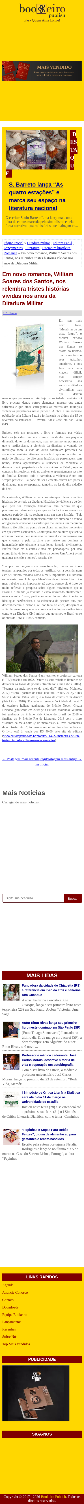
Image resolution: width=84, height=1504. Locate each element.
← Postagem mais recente (21, 759)
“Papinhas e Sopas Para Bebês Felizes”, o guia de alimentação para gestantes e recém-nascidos (49, 1134)
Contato (8, 1300)
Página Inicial (13, 243)
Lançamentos (13, 248)
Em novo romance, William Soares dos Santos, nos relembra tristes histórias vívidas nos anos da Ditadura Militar (37, 288)
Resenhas (9, 1329)
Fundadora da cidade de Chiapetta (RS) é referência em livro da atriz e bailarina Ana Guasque (51, 990)
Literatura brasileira (56, 248)
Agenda (7, 1285)
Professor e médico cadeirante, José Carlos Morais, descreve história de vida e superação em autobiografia (49, 1059)
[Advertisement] (42, 848)
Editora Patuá (62, 243)
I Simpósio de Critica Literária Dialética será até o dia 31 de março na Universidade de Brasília (51, 1097)
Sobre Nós (9, 1337)
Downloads (10, 1307)
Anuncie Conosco (15, 1292)
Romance (10, 253)
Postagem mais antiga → (64, 759)
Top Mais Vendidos (16, 1344)
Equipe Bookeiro (14, 1315)
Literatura (32, 248)
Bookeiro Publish (53, 1497)
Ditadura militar (38, 243)
